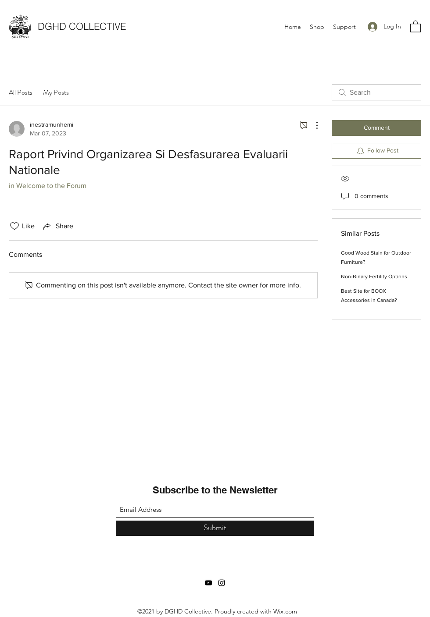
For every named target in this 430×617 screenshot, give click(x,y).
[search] (376, 92)
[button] (415, 26)
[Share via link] (57, 226)
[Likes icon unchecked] (14, 226)
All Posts (20, 92)
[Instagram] (221, 582)
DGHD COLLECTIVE (82, 26)
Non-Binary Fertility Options (374, 276)
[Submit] (215, 528)
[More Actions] (312, 125)
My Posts (56, 92)
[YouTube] (208, 582)
